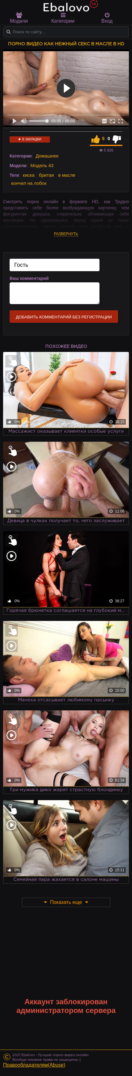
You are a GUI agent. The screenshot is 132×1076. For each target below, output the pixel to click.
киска (29, 175)
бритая (46, 175)
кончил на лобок (28, 183)
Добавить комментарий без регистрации (64, 317)
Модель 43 (42, 165)
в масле (66, 175)
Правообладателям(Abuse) (34, 1065)
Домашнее (47, 155)
